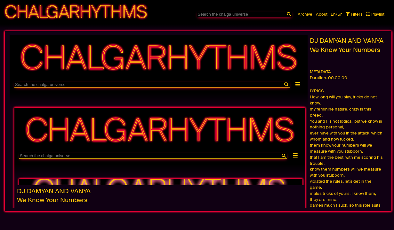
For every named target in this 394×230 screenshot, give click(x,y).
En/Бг (336, 14)
